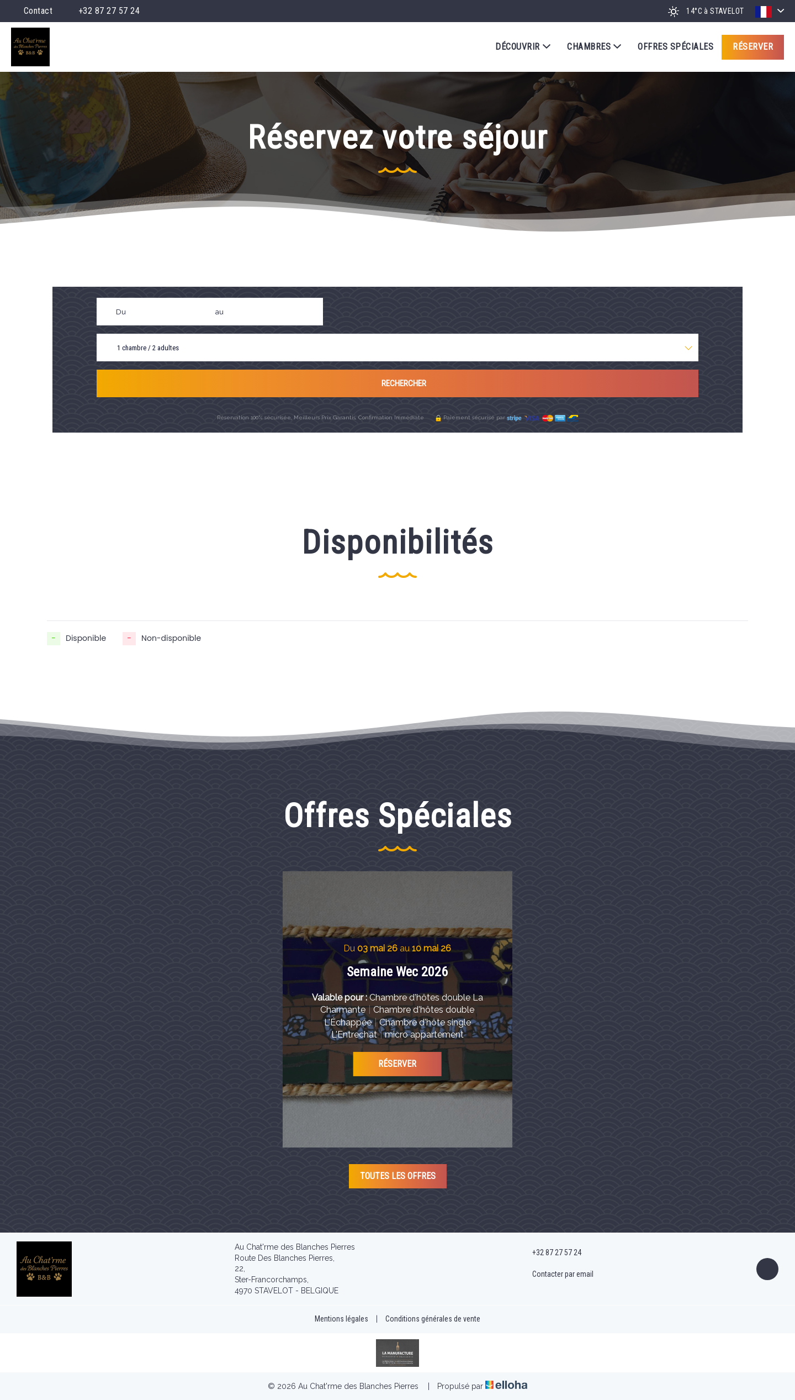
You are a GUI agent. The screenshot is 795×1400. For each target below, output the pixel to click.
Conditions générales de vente (432, 1318)
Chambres (594, 47)
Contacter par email (556, 1275)
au (219, 312)
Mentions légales (341, 1318)
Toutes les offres (398, 1176)
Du (121, 312)
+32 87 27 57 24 (550, 1253)
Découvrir (522, 47)
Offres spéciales (675, 46)
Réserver (753, 46)
